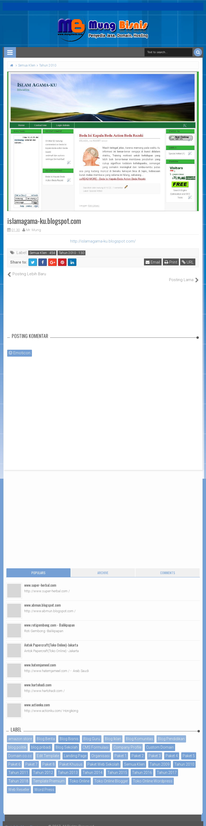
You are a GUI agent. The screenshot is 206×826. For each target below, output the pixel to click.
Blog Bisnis (69, 733)
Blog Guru (91, 733)
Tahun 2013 (68, 767)
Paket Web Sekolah (103, 758)
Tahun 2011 (18, 767)
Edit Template (48, 750)
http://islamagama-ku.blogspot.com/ (103, 241)
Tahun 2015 (117, 767)
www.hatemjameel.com (40, 659)
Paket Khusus (71, 758)
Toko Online (79, 775)
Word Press (44, 784)
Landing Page (75, 750)
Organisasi (100, 750)
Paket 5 (189, 750)
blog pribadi (41, 742)
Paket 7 (31, 758)
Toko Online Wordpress (152, 775)
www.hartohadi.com (37, 679)
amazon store (20, 733)
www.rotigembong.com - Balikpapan (49, 619)
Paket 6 (14, 758)
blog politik (17, 742)
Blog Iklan (113, 733)
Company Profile (127, 742)
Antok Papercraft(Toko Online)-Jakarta (51, 639)
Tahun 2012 (43, 767)
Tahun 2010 (67, 253)
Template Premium (49, 775)
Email (153, 262)
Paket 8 (48, 758)
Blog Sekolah (67, 742)
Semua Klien (38, 253)
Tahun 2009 (160, 758)
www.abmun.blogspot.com (42, 599)
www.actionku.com (37, 699)
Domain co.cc (20, 750)
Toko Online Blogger (111, 775)
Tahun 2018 (18, 775)
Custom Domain (160, 742)
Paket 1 (120, 750)
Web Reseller (19, 784)
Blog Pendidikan (171, 733)
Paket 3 (155, 750)
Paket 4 (172, 750)
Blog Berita (46, 733)
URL (188, 262)
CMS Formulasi (96, 742)
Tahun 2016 (142, 767)
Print (171, 262)
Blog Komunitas (139, 733)
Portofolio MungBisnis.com (28, 821)
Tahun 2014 (92, 767)
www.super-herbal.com (40, 579)
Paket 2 (137, 750)
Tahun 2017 (167, 767)
